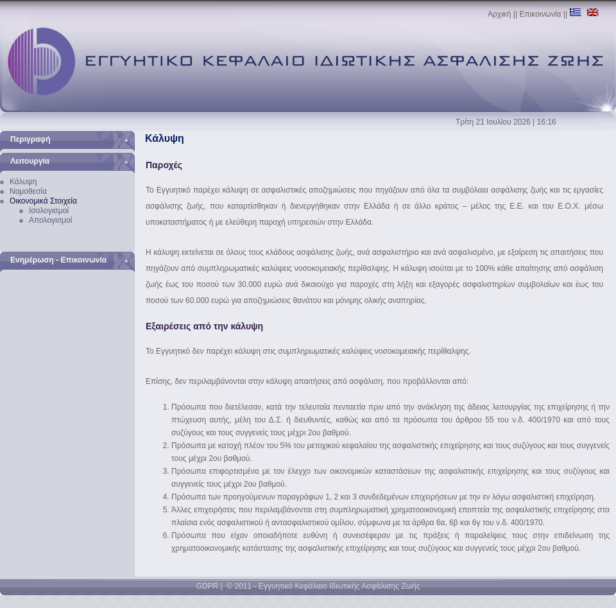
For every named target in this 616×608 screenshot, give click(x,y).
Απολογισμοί (50, 220)
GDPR (207, 586)
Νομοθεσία (28, 191)
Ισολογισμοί (49, 210)
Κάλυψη (23, 181)
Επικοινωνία (540, 14)
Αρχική (499, 14)
